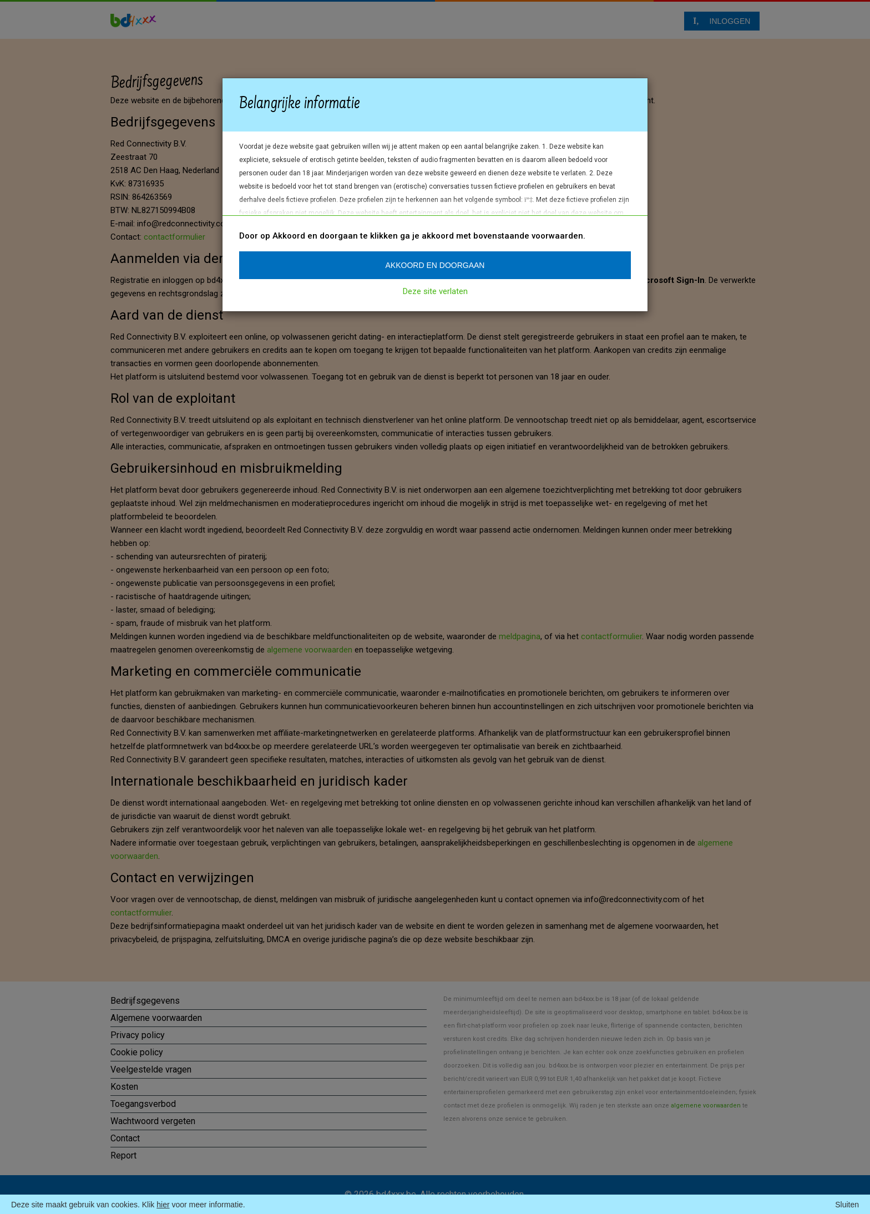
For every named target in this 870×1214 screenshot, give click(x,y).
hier (162, 1204)
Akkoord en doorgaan (435, 265)
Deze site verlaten (435, 291)
